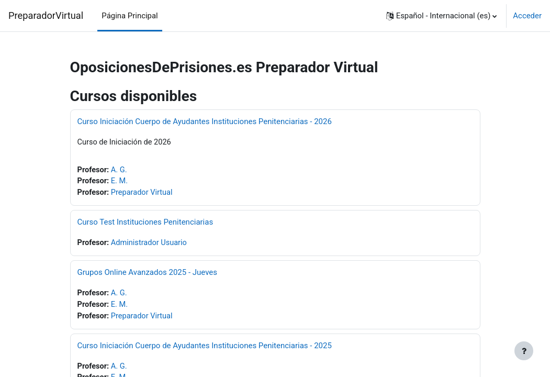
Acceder (527, 15)
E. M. (120, 182)
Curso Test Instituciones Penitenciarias (145, 223)
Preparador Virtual (143, 193)
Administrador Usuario (150, 244)
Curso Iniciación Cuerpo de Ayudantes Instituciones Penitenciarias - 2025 (204, 347)
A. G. (119, 170)
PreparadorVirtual (45, 15)
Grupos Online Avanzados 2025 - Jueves (147, 274)
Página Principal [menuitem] (130, 15)
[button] (441, 15)
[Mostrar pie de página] (523, 350)
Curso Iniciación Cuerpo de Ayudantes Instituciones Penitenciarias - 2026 (204, 121)
